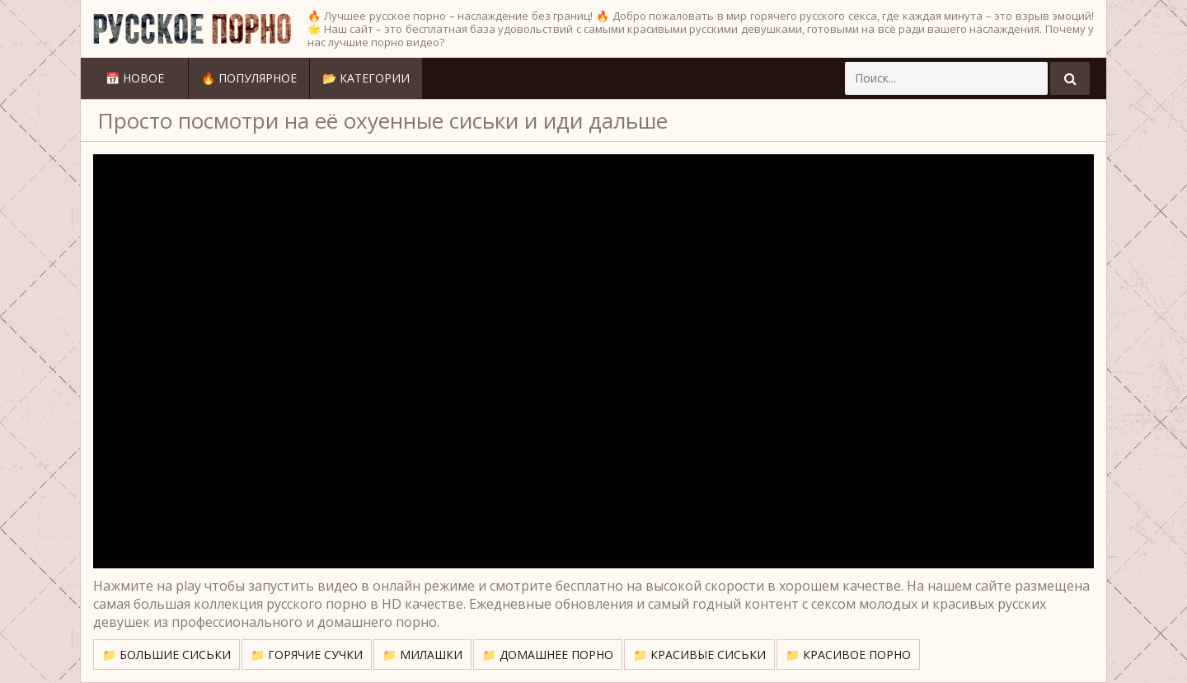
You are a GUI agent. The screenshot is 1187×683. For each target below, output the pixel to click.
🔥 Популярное (249, 78)
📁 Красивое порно (848, 654)
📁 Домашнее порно (547, 654)
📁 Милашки (422, 654)
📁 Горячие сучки (307, 654)
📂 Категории (366, 78)
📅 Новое (135, 78)
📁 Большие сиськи (166, 654)
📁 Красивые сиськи (699, 654)
